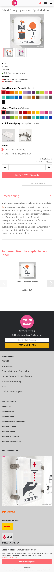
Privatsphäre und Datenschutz (16, 371)
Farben (6, 79)
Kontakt (5, 361)
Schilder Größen (8, 416)
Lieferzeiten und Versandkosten (17, 376)
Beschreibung (10, 196)
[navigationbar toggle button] (51, 3)
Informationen (27, 567)
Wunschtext (16, 82)
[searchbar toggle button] (40, 3)
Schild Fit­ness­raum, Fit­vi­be (27, 281)
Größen (7, 82)
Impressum (7, 366)
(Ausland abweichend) (18, 73)
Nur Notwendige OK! (27, 562)
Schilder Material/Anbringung (13, 421)
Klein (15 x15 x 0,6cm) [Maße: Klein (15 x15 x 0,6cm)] (13, 149)
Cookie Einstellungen (12, 391)
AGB (4, 386)
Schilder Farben (8, 411)
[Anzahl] (27, 167)
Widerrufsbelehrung (11, 381)
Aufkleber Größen (9, 426)
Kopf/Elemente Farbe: (18, 88)
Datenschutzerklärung (9, 557)
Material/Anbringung (19, 79)
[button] (5, 167)
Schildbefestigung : (21, 123)
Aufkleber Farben (8, 431)
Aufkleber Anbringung (10, 436)
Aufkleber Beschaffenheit (12, 441)
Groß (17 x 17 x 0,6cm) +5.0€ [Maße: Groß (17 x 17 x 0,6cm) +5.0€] (16, 153)
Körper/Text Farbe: (15, 108)
